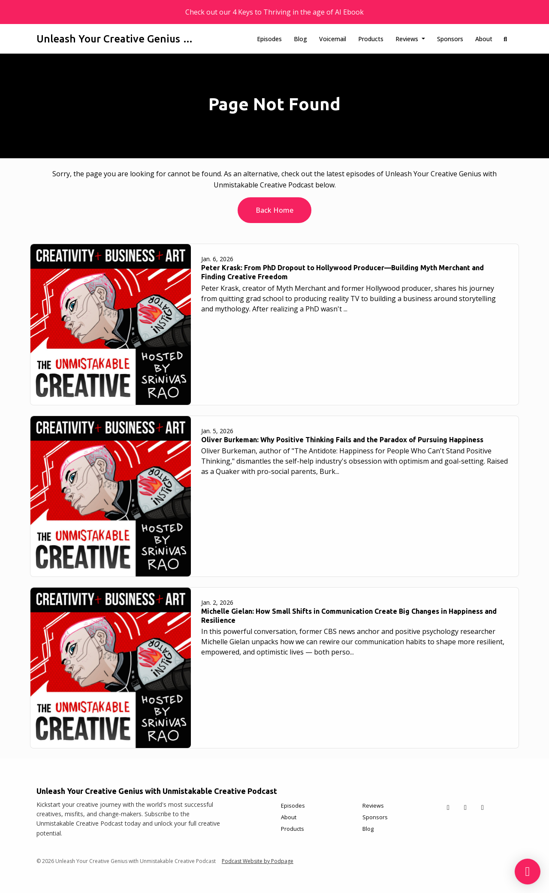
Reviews (407, 39)
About (483, 39)
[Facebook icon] (465, 807)
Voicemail (332, 39)
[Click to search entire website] (505, 39)
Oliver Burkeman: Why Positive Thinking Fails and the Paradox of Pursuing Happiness (342, 439)
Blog (300, 39)
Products (370, 39)
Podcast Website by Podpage (257, 861)
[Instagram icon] (482, 807)
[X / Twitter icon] (448, 807)
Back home (274, 210)
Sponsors (450, 39)
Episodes (269, 39)
